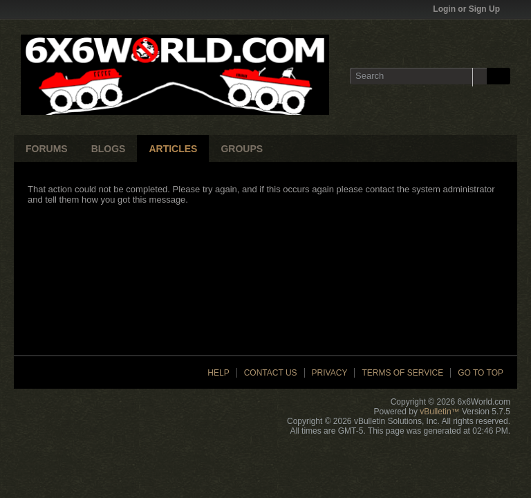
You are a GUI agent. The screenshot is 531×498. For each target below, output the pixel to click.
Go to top (480, 373)
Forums (47, 148)
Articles (173, 148)
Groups (242, 148)
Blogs (108, 148)
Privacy (330, 373)
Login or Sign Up (471, 9)
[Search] (418, 76)
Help (218, 373)
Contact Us (270, 373)
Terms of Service (402, 373)
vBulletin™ (439, 411)
